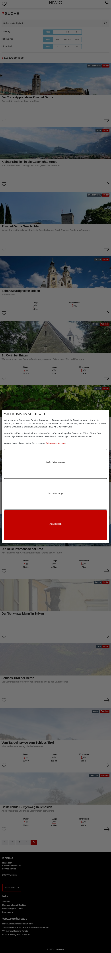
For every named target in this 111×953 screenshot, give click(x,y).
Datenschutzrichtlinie (55, 443)
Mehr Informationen (55, 462)
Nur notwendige (56, 493)
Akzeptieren (55, 523)
